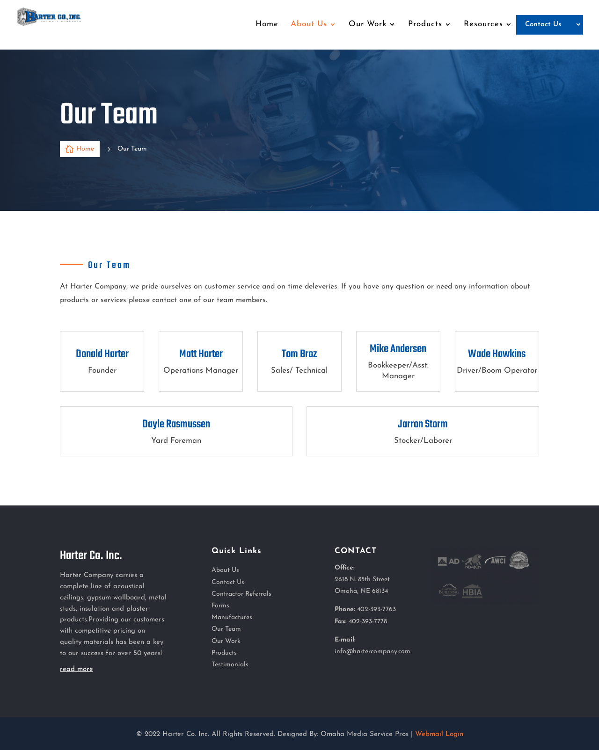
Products (224, 652)
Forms (220, 605)
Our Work (226, 641)
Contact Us (228, 582)
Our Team (226, 629)
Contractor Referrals (241, 594)
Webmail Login (439, 734)
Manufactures (232, 617)
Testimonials (230, 664)
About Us (225, 570)
